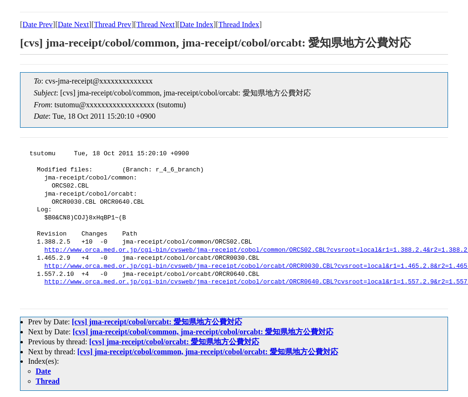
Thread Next (155, 24)
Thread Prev (112, 24)
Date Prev (37, 24)
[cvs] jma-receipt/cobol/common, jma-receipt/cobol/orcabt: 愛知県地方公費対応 (203, 332)
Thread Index (238, 24)
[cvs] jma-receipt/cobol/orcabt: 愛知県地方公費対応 (157, 322)
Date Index (197, 24)
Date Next (73, 24)
